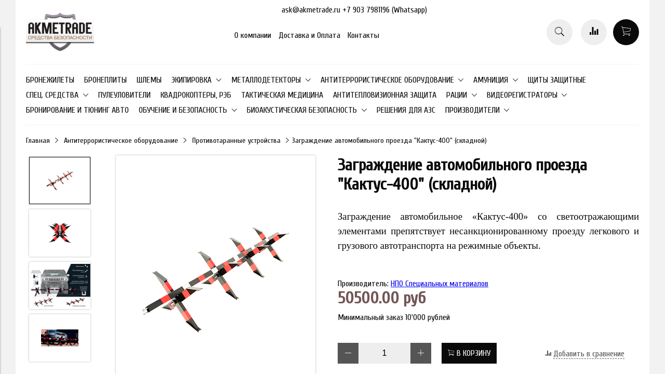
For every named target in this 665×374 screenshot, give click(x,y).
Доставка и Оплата (309, 35)
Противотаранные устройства (236, 140)
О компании (252, 35)
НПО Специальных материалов (439, 283)
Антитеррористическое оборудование (121, 140)
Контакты (363, 35)
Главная (38, 140)
